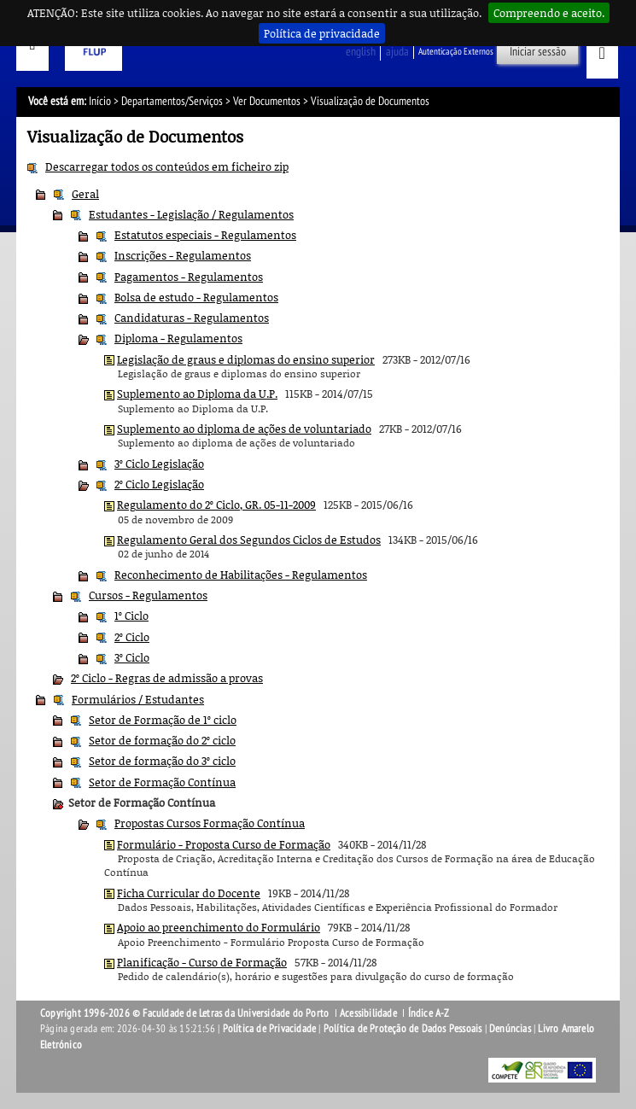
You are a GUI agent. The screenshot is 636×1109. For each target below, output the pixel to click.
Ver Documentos (266, 101)
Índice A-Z (429, 1013)
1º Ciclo (131, 615)
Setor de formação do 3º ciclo (162, 760)
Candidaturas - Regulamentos (191, 317)
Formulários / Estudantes (138, 699)
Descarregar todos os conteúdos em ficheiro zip (167, 166)
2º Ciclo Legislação (159, 484)
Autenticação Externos (455, 51)
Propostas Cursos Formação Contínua (209, 823)
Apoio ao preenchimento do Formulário (218, 927)
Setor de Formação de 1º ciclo (162, 719)
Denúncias (510, 1029)
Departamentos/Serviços (172, 101)
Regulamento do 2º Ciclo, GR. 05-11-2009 (216, 504)
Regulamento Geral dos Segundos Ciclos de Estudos (249, 539)
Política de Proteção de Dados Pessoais (403, 1029)
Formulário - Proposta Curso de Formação (223, 844)
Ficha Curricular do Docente (188, 893)
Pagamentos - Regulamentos (188, 276)
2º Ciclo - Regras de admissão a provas (167, 678)
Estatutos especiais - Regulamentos (205, 234)
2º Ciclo (131, 637)
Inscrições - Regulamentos (182, 255)
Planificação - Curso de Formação (202, 962)
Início (100, 101)
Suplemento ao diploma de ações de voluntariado (244, 428)
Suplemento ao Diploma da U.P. (197, 393)
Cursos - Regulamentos (148, 595)
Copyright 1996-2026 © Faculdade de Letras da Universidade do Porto (185, 1013)
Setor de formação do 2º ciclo (162, 740)
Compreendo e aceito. (548, 12)
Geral (85, 193)
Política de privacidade (322, 33)
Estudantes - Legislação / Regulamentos (191, 214)
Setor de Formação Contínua (162, 782)
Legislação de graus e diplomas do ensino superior (246, 359)
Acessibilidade (368, 1013)
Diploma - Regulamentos (178, 338)
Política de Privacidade (270, 1029)
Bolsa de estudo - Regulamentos (196, 297)
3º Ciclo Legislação (159, 463)
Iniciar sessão (538, 51)
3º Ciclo (131, 657)
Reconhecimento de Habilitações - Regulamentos (240, 574)
